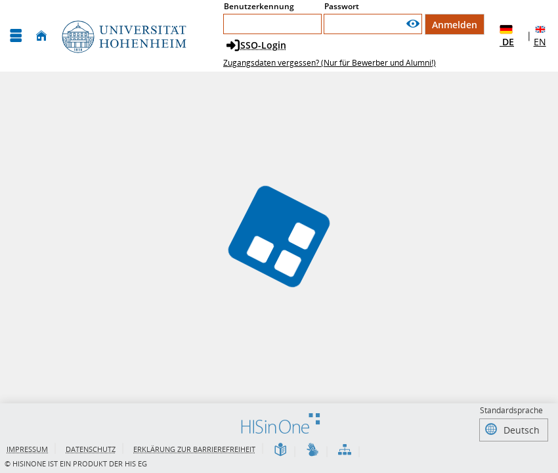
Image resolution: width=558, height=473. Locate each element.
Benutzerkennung (259, 6)
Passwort (341, 6)
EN (540, 35)
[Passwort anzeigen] (412, 24)
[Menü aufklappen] (16, 35)
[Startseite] (41, 36)
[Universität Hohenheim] (123, 35)
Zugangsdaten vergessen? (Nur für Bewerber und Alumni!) (329, 62)
